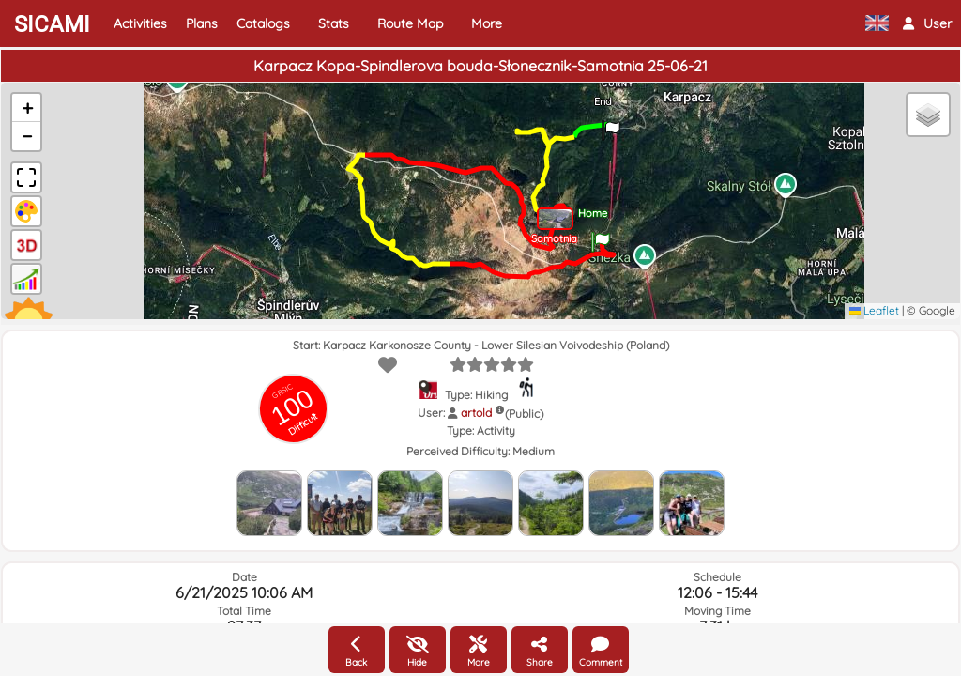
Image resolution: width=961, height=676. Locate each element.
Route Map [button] (410, 23)
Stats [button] (333, 23)
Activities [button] (140, 23)
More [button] (486, 23)
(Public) (524, 414)
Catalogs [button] (263, 23)
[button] (927, 23)
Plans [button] (202, 23)
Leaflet (874, 310)
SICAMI (52, 24)
